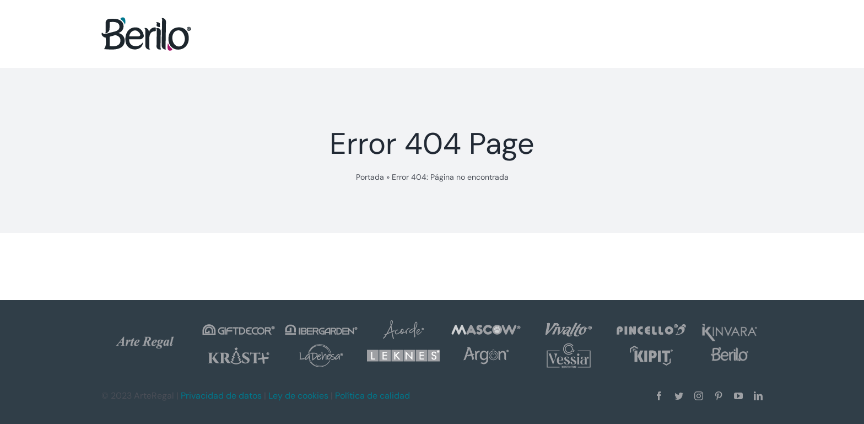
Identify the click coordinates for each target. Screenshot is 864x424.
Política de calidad (372, 395)
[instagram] (698, 395)
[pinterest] (718, 395)
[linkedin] (758, 395)
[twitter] (678, 395)
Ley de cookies (298, 395)
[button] (737, 33)
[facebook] (659, 395)
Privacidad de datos (221, 395)
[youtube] (738, 395)
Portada (370, 177)
